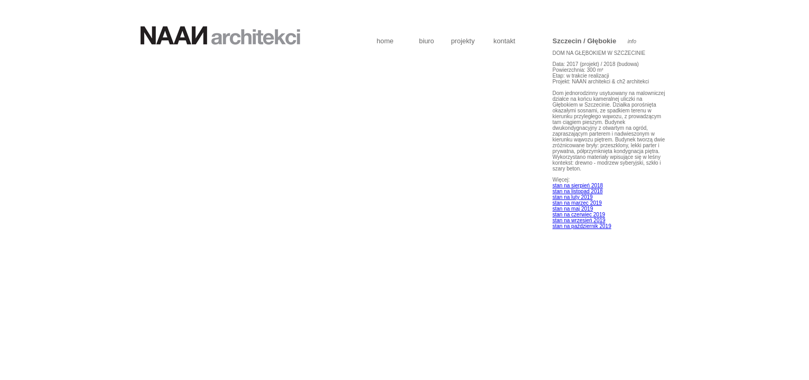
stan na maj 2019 (573, 209)
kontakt (504, 41)
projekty (463, 41)
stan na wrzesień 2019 (579, 220)
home (385, 41)
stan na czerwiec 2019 (579, 214)
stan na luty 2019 (573, 197)
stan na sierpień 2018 (578, 185)
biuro (426, 41)
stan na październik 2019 (582, 226)
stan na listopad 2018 (578, 191)
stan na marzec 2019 (577, 203)
